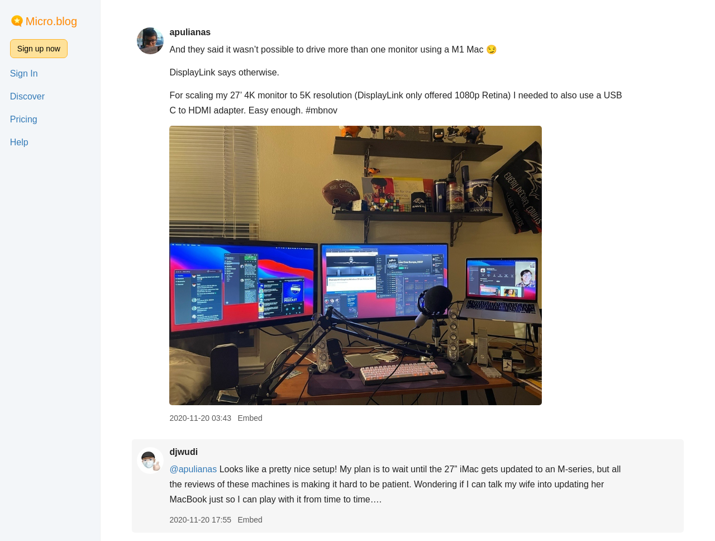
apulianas (190, 32)
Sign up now (38, 48)
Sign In (24, 73)
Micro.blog (51, 21)
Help (19, 142)
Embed (249, 418)
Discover (27, 96)
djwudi (183, 452)
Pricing (23, 119)
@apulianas (193, 469)
